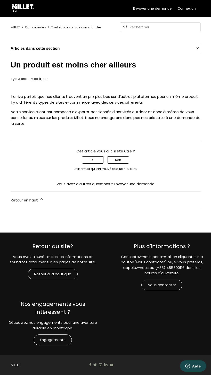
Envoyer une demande (152, 8)
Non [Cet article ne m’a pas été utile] (118, 160)
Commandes (35, 27)
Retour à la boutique (52, 273)
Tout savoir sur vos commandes (76, 27)
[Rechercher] (160, 27)
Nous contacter (162, 284)
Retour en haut (27, 200)
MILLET (15, 27)
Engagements (52, 339)
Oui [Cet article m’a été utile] (92, 160)
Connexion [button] (187, 8)
